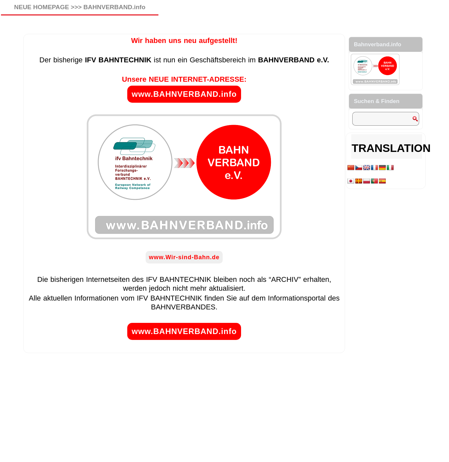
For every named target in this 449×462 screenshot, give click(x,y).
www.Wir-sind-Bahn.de (184, 257)
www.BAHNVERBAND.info (184, 94)
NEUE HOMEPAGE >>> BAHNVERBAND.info (79, 7)
